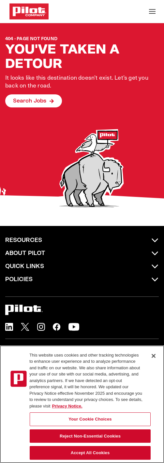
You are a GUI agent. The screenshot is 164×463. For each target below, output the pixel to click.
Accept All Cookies (90, 452)
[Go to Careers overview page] (29, 11)
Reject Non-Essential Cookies (90, 436)
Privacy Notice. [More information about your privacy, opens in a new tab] (67, 406)
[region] (82, 404)
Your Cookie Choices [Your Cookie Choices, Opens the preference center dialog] (90, 419)
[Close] (153, 356)
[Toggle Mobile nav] (152, 11)
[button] (9, 327)
